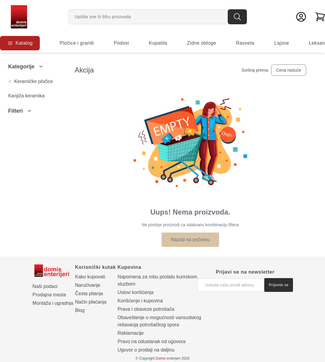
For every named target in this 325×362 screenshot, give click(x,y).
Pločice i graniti (77, 43)
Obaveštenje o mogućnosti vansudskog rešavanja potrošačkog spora (159, 321)
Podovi (121, 43)
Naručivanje (87, 285)
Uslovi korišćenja (136, 292)
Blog (80, 310)
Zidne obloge (201, 43)
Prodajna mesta (49, 294)
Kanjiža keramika (26, 95)
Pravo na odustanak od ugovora (152, 341)
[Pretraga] (237, 16)
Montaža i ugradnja (53, 303)
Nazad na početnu (190, 239)
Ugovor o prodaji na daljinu (146, 349)
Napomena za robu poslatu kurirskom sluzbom (157, 280)
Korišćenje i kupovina (140, 300)
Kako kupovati (90, 276)
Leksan (317, 43)
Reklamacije (131, 333)
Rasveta (245, 43)
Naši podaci (45, 286)
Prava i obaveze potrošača (146, 309)
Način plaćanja (91, 301)
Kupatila (158, 43)
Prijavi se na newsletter (245, 271)
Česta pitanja (89, 293)
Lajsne (281, 43)
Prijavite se (278, 285)
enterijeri (168, 358)
